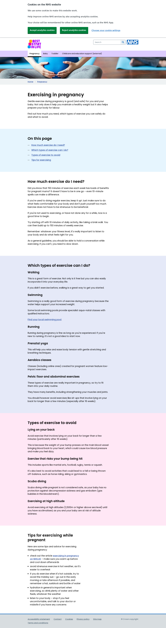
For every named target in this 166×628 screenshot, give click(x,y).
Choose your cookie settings (106, 30)
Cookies (69, 619)
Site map (97, 619)
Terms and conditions (38, 623)
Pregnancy (42, 81)
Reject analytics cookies (74, 30)
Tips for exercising (41, 160)
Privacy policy (83, 619)
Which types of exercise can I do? (49, 150)
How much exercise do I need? (48, 145)
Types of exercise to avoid (45, 155)
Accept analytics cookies (42, 30)
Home (30, 81)
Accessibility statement (39, 619)
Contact (58, 619)
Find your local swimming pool (44, 319)
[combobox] (106, 42)
